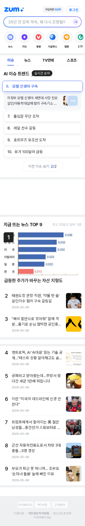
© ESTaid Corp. (42, 517)
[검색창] (36, 22)
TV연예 (48, 60)
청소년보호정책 (62, 513)
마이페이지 (25, 504)
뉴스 (27, 60)
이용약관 (19, 513)
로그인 (73, 10)
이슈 (10, 60)
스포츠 (72, 60)
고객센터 (59, 504)
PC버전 (42, 504)
